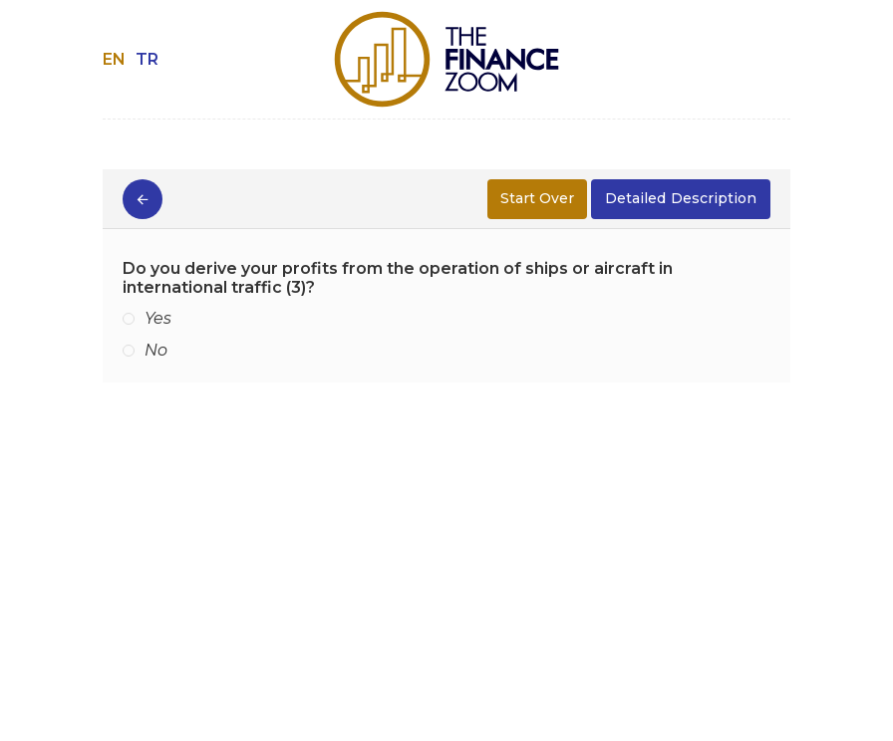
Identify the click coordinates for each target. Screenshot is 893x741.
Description (680, 198)
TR (147, 59)
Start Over (537, 198)
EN (114, 59)
